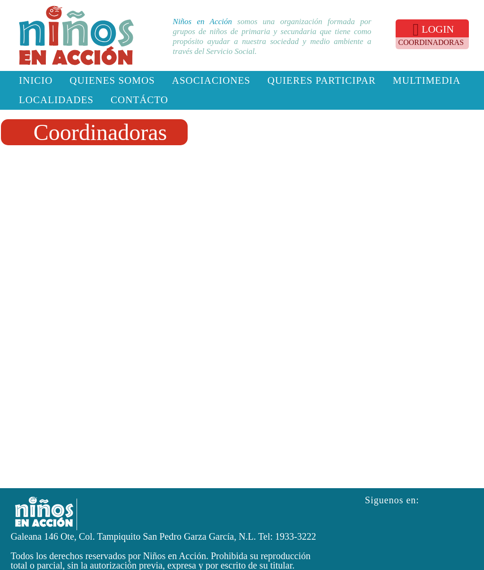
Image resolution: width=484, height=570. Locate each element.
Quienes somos (112, 80)
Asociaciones (211, 80)
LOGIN (433, 29)
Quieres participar (322, 80)
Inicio (35, 80)
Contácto (139, 99)
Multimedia (426, 80)
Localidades (56, 99)
